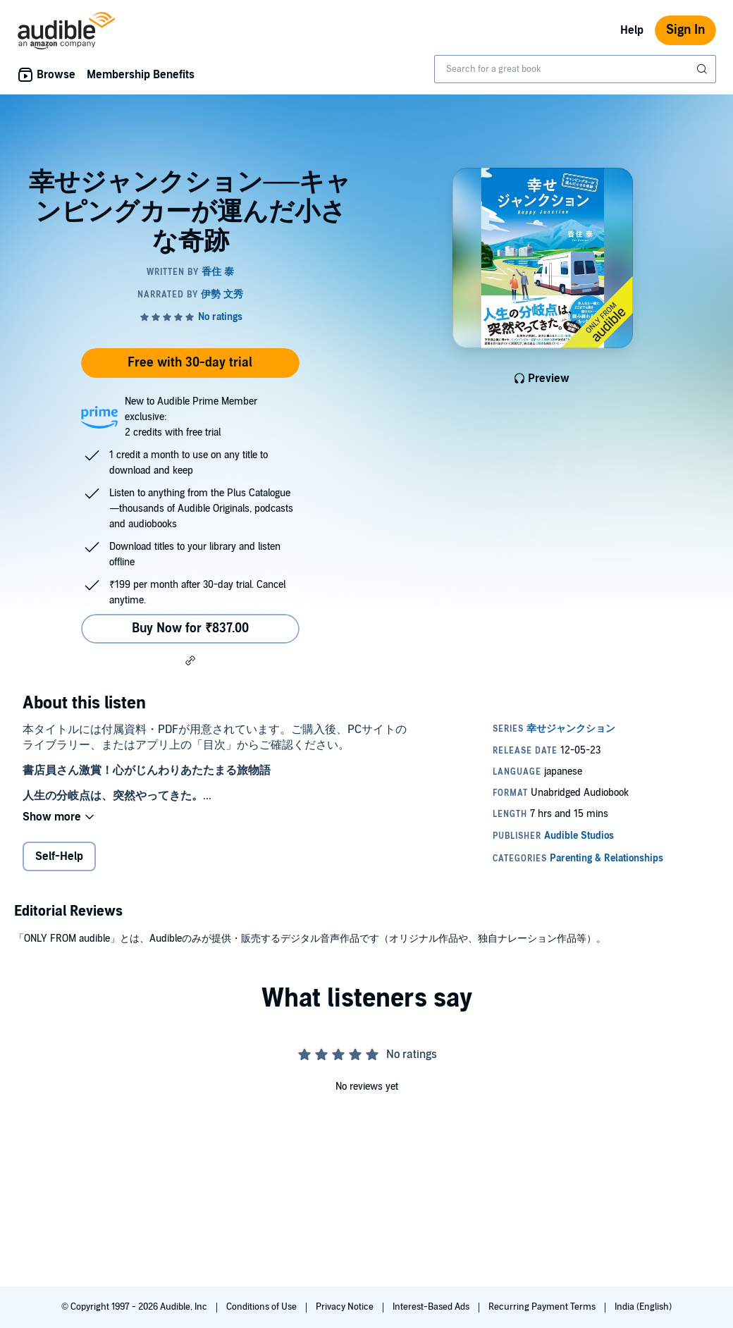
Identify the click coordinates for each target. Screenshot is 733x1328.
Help (631, 30)
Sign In (685, 30)
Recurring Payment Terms (543, 1306)
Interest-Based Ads (432, 1306)
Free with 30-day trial (190, 362)
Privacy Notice (346, 1306)
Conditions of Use (262, 1306)
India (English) (643, 1306)
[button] (190, 660)
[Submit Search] (703, 69)
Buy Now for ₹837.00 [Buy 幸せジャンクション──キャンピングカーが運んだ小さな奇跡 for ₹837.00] (190, 628)
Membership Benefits (141, 75)
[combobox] (575, 69)
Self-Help (59, 856)
